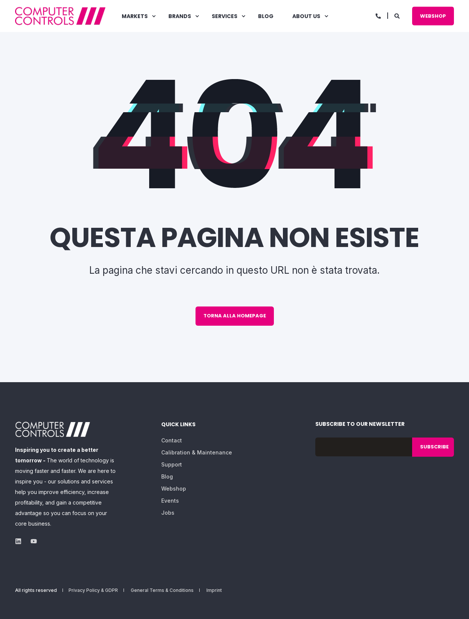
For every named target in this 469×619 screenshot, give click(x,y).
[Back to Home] (60, 16)
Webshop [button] (433, 15)
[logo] (52, 429)
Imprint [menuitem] (214, 590)
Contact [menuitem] (171, 440)
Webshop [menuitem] (173, 488)
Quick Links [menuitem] (178, 425)
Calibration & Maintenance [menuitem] (196, 452)
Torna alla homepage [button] (234, 315)
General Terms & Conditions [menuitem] (162, 590)
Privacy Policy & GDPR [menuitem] (93, 590)
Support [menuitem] (171, 464)
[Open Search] (397, 15)
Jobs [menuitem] (167, 512)
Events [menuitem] (170, 500)
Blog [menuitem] (167, 476)
